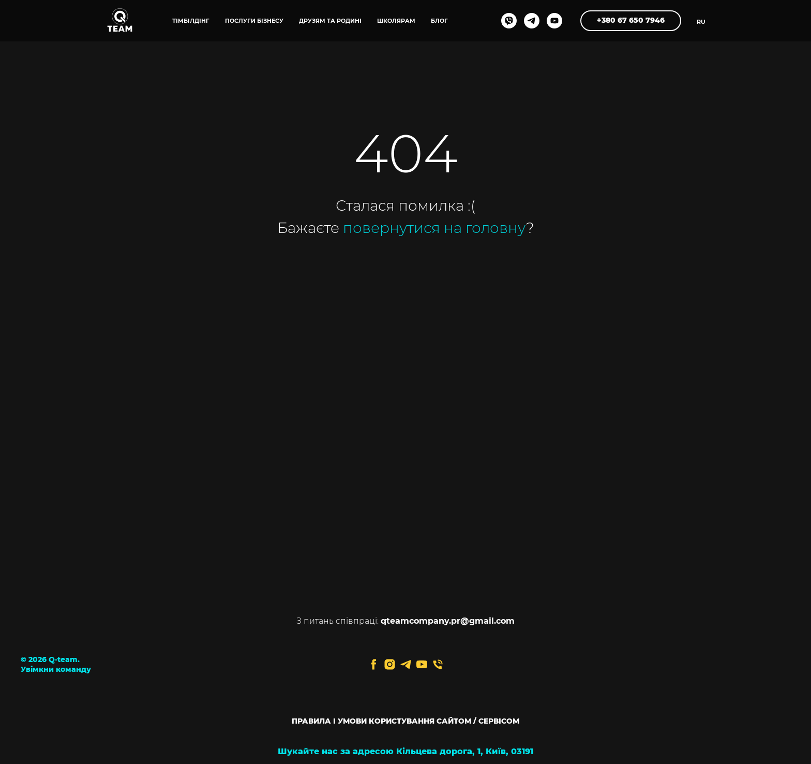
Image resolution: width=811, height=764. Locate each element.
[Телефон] (437, 664)
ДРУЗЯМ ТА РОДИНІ (330, 20)
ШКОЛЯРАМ (396, 20)
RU (701, 21)
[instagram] (389, 664)
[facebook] (373, 664)
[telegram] (531, 20)
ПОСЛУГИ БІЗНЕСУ (254, 20)
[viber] (509, 20)
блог (439, 20)
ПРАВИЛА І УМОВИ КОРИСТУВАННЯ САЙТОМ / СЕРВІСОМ (405, 721)
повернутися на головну (434, 228)
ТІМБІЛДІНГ (190, 20)
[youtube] (554, 20)
